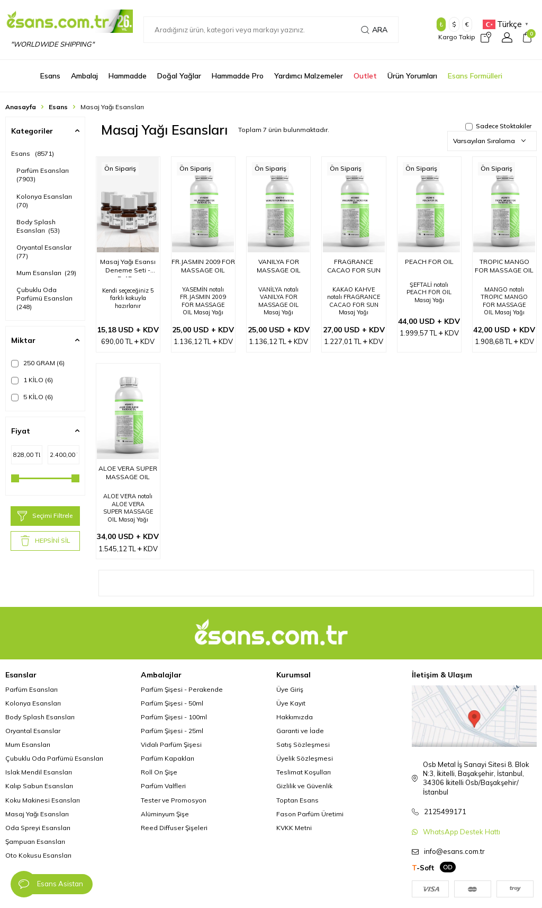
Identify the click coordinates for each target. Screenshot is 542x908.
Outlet (365, 76)
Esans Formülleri (475, 76)
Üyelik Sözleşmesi (304, 758)
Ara (374, 29)
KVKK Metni (294, 828)
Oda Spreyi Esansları (37, 828)
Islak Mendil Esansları (38, 772)
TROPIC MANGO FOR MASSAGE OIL (504, 266)
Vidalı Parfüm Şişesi (171, 744)
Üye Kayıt (290, 703)
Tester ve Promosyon (173, 800)
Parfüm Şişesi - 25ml (172, 731)
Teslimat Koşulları (303, 772)
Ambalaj (84, 76)
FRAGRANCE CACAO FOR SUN (354, 266)
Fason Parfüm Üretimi (310, 814)
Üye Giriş (289, 689)
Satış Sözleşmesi (303, 744)
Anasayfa (20, 107)
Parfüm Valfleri (163, 786)
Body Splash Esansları (38, 226)
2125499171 (445, 811)
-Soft (423, 867)
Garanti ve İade (300, 731)
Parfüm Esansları (43, 174)
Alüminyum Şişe (165, 814)
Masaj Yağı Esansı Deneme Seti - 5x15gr (128, 267)
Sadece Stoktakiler (498, 126)
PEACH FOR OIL (429, 262)
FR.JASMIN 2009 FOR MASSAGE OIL (203, 266)
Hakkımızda (294, 717)
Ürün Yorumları (412, 76)
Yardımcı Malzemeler (308, 76)
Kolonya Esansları (45, 200)
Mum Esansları (46, 273)
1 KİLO (32, 380)
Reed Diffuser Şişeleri (174, 828)
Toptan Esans (297, 800)
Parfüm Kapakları (167, 758)
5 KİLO (32, 397)
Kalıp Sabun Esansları (39, 786)
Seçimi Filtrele (45, 516)
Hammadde (128, 76)
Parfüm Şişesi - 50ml (172, 703)
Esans (50, 76)
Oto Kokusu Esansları (38, 855)
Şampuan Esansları (35, 841)
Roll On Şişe (159, 772)
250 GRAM (38, 363)
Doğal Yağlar (179, 76)
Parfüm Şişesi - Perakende (182, 689)
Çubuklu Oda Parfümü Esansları (45, 298)
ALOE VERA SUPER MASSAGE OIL (127, 472)
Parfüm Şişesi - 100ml (174, 717)
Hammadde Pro (238, 76)
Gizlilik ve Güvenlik (304, 786)
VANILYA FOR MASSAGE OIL (279, 266)
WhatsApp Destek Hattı (461, 831)
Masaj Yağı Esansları (37, 814)
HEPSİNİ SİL (45, 540)
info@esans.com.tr (454, 851)
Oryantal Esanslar (44, 251)
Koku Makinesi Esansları (42, 800)
